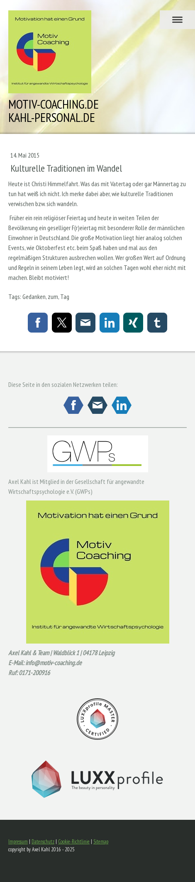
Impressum (18, 841)
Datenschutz (43, 841)
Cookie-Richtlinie (74, 841)
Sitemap (100, 841)
